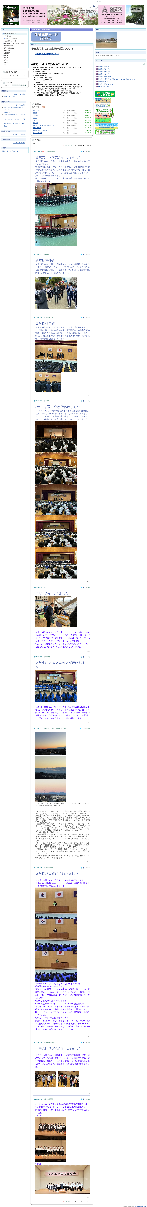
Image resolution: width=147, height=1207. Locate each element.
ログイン (100, 1)
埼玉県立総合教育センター (106, 84)
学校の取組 (6, 50)
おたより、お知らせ (10, 38)
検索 (143, 64)
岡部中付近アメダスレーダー (10, 151)
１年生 (5, 58)
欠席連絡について (10, 41)
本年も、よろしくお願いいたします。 (44, 125)
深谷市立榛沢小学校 (104, 71)
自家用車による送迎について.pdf (47, 54)
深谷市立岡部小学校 (104, 69)
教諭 (89, 151)
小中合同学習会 (37, 133)
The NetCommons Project (140, 1206)
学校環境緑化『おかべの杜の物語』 (14, 43)
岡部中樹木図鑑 (8, 46)
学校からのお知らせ (9, 34)
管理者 (88, 728)
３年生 (5, 62)
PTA (4, 65)
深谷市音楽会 (49, 1099)
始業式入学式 (37, 110)
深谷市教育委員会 (103, 66)
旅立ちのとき (8, 112)
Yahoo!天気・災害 (103, 86)
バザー (35, 120)
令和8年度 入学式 (9, 96)
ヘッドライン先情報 (19, 94)
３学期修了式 (37, 115)
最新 (37, 107)
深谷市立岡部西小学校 (105, 76)
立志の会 (35, 123)
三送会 (35, 118)
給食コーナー (7, 55)
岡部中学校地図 (103, 81)
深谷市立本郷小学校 (104, 74)
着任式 (35, 113)
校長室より (6, 53)
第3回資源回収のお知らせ (40, 130)
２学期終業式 (37, 128)
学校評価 (7, 36)
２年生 (5, 60)
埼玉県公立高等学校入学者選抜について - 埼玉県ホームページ (116, 79)
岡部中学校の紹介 (8, 48)
